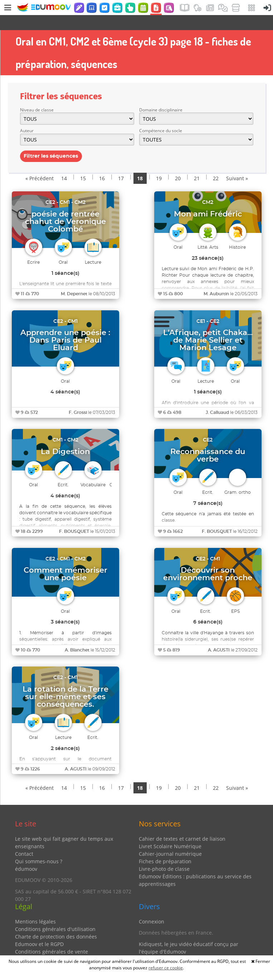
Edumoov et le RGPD (39, 929)
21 (197, 163)
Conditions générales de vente (51, 936)
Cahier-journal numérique (170, 838)
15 (83, 163)
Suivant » (237, 163)
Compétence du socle (160, 115)
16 (102, 163)
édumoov (26, 853)
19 (159, 163)
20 (178, 163)
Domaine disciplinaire (160, 94)
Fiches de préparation (165, 846)
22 (216, 163)
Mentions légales (35, 906)
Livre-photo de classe (164, 853)
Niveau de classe (37, 94)
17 (121, 163)
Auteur (27, 115)
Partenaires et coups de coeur (175, 947)
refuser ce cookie (165, 968)
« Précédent (39, 163)
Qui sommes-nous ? (38, 846)
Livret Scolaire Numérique (170, 831)
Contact (24, 838)
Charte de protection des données (56, 921)
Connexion (151, 906)
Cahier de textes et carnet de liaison (182, 823)
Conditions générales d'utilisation (55, 914)
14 (64, 163)
